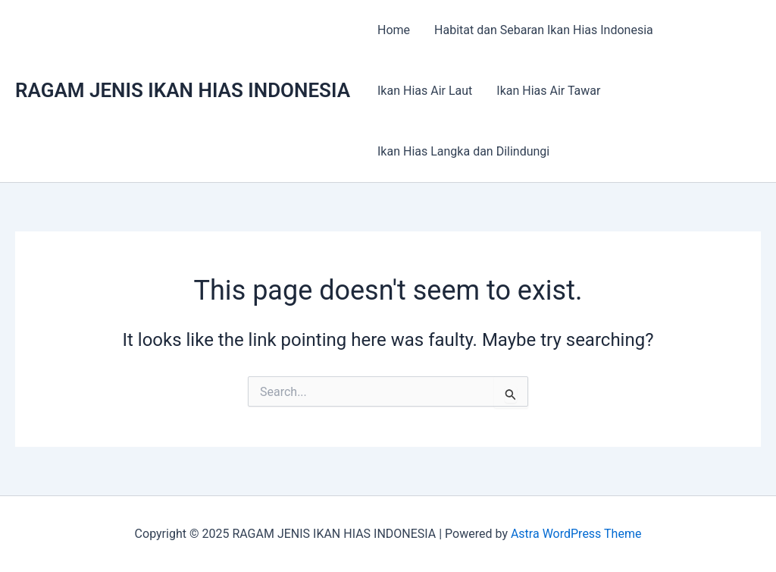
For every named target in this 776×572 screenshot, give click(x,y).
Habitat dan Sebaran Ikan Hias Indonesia (543, 30)
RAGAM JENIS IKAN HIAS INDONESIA (182, 90)
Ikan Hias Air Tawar (548, 90)
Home (393, 30)
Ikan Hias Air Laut (424, 90)
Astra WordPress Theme (576, 533)
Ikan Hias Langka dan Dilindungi (463, 151)
